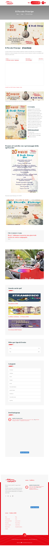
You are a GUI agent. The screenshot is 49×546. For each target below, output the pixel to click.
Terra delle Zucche (13, 397)
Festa (24, 349)
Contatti (6, 529)
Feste (16, 519)
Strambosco (11, 394)
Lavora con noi (17, 521)
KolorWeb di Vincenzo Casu (28, 543)
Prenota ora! (35, 2)
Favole (11, 384)
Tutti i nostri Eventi (8, 521)
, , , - (13, 87)
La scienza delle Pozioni (15, 330)
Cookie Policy (17, 525)
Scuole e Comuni (8, 525)
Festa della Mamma (13, 387)
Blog (16, 517)
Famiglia (11, 380)
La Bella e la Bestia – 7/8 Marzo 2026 (19, 317)
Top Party (11, 401)
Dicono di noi (7, 527)
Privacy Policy (17, 523)
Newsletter (7, 523)
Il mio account (7, 519)
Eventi (22, 14)
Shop (6, 517)
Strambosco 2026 (13, 304)
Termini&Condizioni (18, 527)
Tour (24, 352)
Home (17, 14)
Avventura (11, 370)
